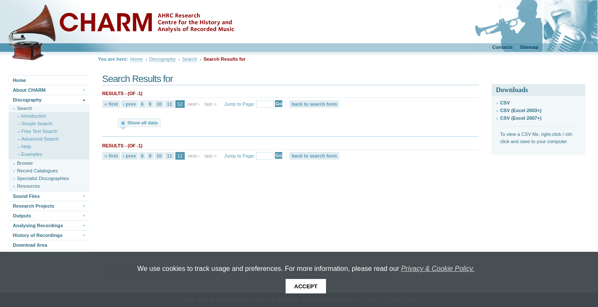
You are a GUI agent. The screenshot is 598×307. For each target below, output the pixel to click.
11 (169, 104)
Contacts (502, 47)
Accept (306, 286)
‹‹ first (111, 104)
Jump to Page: (239, 104)
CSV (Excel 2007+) (520, 118)
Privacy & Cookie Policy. (437, 268)
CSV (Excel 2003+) (520, 110)
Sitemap (529, 47)
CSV (505, 102)
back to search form (314, 104)
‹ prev (129, 104)
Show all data (142, 122)
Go (278, 103)
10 (159, 104)
